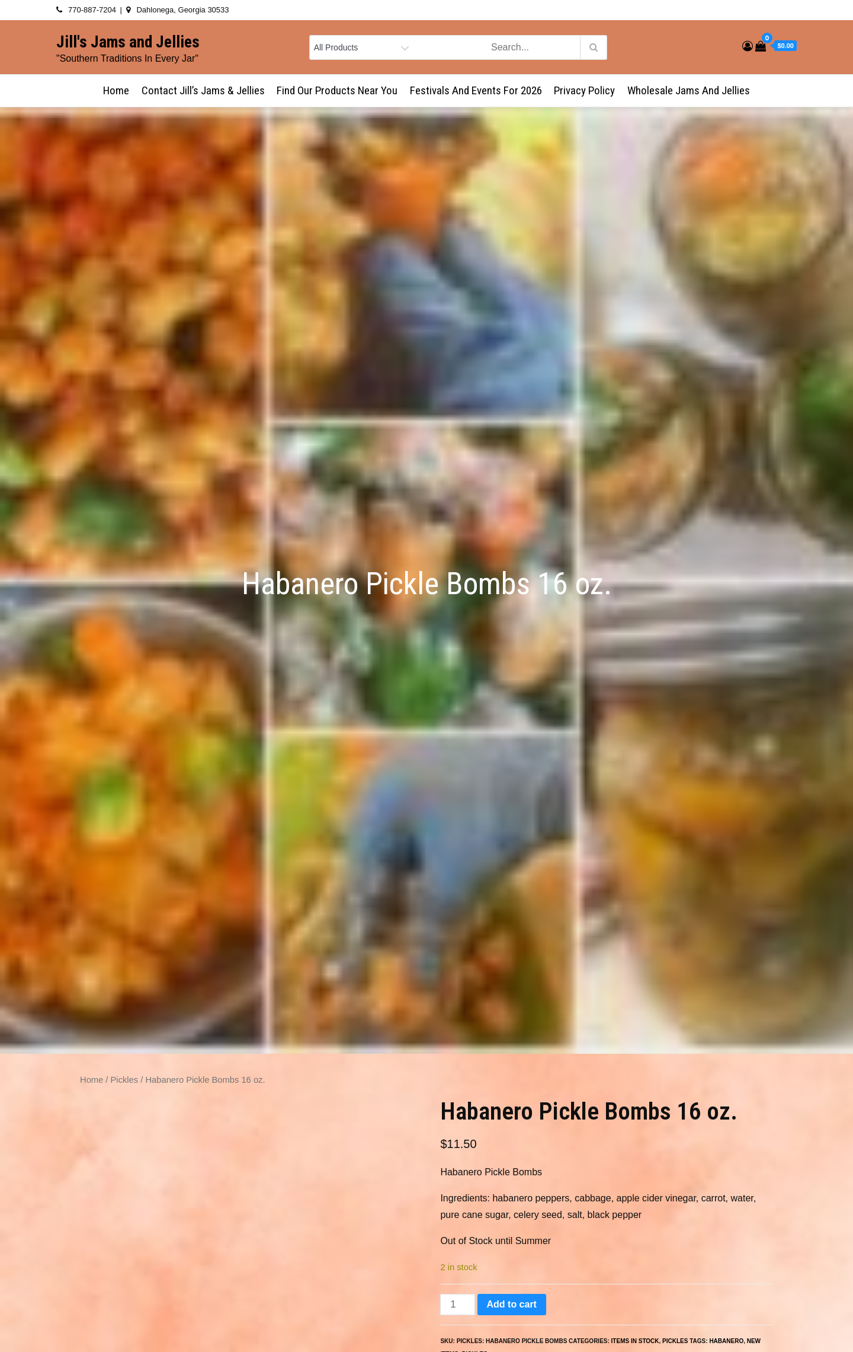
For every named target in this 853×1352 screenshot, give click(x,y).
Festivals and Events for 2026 (476, 90)
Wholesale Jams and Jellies (688, 90)
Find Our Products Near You (337, 90)
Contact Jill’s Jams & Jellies (203, 90)
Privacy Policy (584, 90)
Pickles (125, 1080)
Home (116, 90)
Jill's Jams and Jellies (128, 42)
